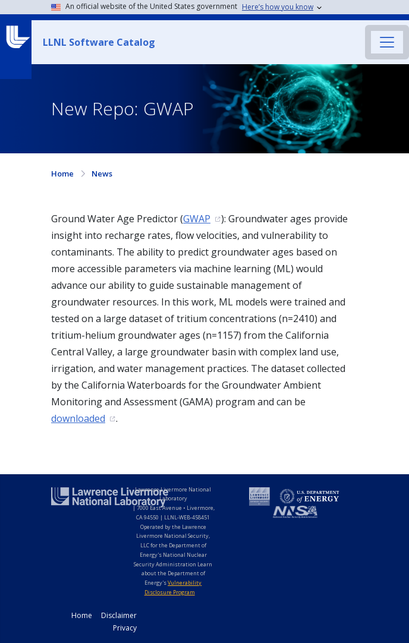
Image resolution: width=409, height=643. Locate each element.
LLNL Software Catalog (99, 42)
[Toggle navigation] (387, 42)
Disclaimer (119, 615)
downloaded (78, 418)
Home (62, 173)
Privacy (125, 628)
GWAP (196, 218)
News (102, 173)
